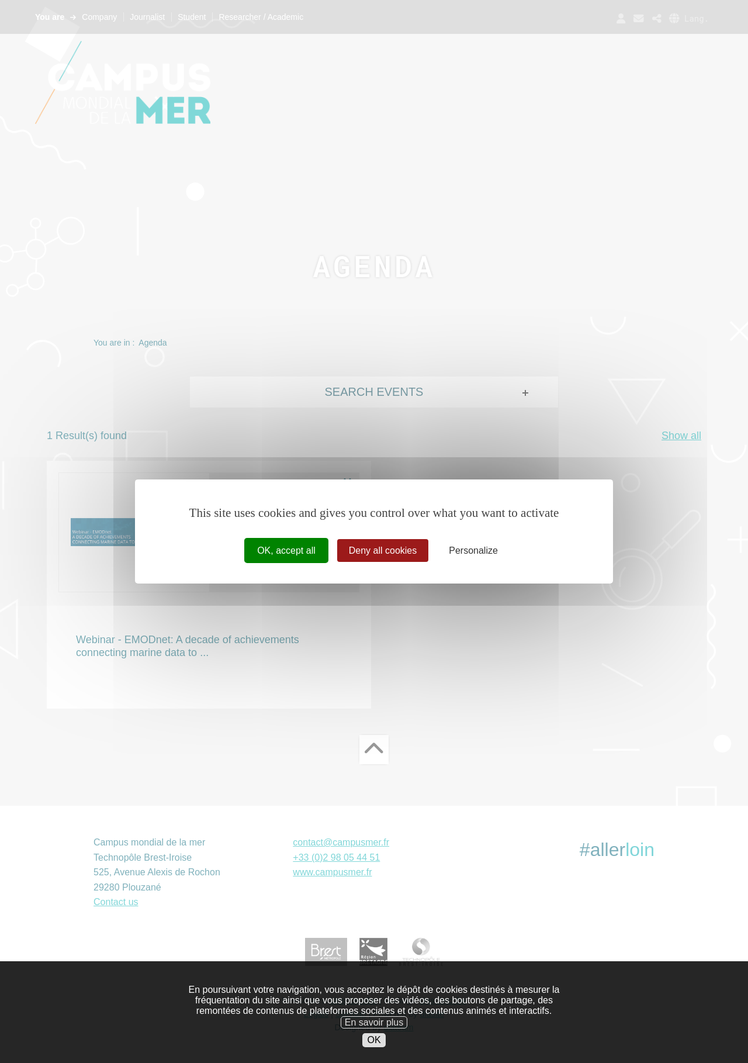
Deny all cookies (383, 550)
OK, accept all (286, 550)
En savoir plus (374, 1038)
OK (373, 1056)
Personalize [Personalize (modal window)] (473, 550)
